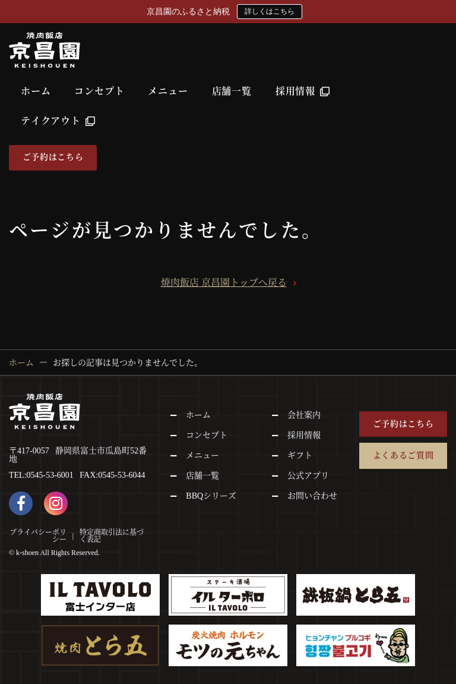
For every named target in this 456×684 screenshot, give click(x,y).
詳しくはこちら (269, 11)
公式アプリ (308, 475)
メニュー (168, 91)
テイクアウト (58, 121)
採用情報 (303, 91)
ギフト (299, 455)
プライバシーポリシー (38, 535)
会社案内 (304, 415)
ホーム (35, 91)
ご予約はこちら (53, 157)
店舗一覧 (232, 91)
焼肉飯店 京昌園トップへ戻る (224, 283)
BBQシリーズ (211, 495)
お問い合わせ (312, 495)
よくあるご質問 (403, 455)
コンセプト (99, 91)
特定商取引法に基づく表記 (112, 535)
